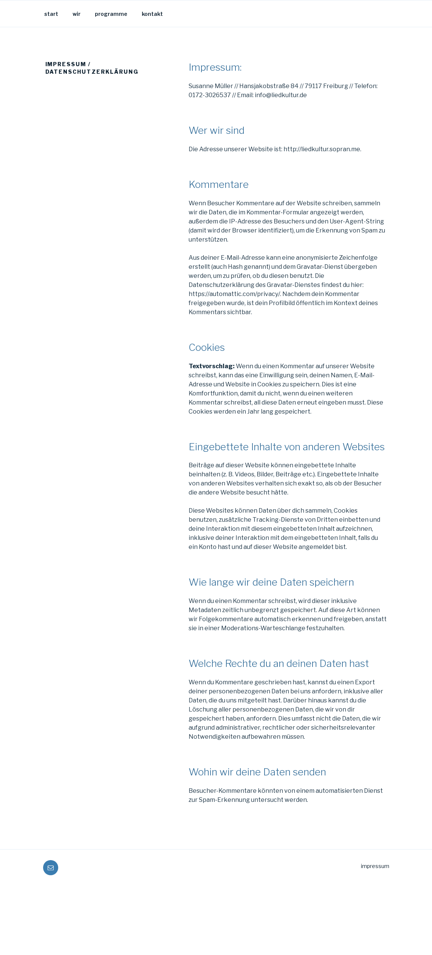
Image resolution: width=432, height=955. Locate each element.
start (51, 14)
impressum (375, 866)
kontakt (152, 14)
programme (111, 14)
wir (77, 14)
